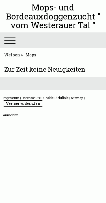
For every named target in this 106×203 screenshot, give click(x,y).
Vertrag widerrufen (23, 103)
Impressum (11, 98)
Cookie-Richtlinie (55, 98)
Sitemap (77, 98)
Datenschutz (31, 98)
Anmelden (10, 115)
